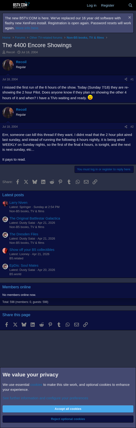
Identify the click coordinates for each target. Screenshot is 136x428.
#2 (132, 126)
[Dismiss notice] (129, 18)
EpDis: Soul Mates (23, 265)
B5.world (15, 274)
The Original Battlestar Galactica (34, 218)
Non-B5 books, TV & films (26, 211)
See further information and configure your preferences (45, 398)
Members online (16, 287)
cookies (36, 385)
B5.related (16, 258)
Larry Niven (18, 202)
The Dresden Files (23, 234)
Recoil (10, 52)
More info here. (27, 28)
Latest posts (13, 195)
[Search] (130, 5)
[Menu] (6, 5)
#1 (132, 79)
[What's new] (121, 5)
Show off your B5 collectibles (31, 250)
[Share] (126, 79)
